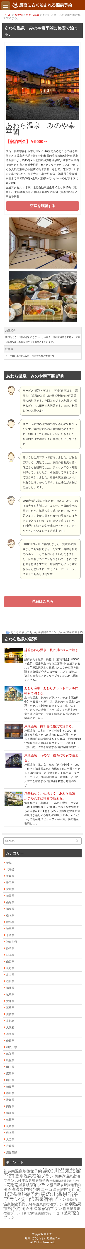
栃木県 (10, 915)
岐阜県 (10, 994)
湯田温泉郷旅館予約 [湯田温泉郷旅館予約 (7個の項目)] (65, 1185)
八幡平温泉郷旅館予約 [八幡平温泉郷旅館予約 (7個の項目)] (32, 1180)
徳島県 (10, 1086)
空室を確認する (42, 206)
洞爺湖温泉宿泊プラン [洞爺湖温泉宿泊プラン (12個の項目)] (41, 1208)
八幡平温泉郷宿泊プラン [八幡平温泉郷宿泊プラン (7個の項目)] (44, 1204)
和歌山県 (11, 1047)
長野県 (10, 968)
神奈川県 (11, 941)
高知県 (10, 1106)
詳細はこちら (42, 601)
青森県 (10, 876)
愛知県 (10, 1001)
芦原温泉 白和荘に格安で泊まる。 (49, 726)
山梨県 (10, 961)
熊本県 (10, 1132)
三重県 (10, 1007)
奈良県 (10, 1040)
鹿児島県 (11, 1152)
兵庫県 (10, 1034)
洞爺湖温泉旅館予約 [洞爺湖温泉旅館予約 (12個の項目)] (21, 1189)
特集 (9, 862)
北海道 (10, 869)
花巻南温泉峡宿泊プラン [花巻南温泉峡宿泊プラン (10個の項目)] (28, 1185)
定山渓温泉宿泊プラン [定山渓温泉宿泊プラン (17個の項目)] (43, 1199)
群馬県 (10, 922)
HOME (7, 15)
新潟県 (10, 955)
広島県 (10, 1073)
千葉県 (10, 935)
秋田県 (10, 895)
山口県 (10, 1080)
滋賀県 (10, 1014)
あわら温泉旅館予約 (70, 632)
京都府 (10, 1020)
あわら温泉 (32, 15)
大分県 (10, 1139)
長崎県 (10, 1126)
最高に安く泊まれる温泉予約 (42, 1238)
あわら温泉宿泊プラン (43, 632)
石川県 (10, 981)
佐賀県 (10, 1119)
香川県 (10, 1093)
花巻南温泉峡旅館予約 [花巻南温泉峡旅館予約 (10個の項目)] (22, 1171)
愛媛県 (10, 1099)
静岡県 (10, 948)
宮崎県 (10, 1146)
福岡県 (10, 1113)
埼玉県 (10, 928)
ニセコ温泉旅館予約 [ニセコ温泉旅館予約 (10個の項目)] (58, 1189)
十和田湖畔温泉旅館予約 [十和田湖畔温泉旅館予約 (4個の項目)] (36, 1213)
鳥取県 (10, 1053)
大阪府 (10, 1027)
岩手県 (10, 882)
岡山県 (10, 1067)
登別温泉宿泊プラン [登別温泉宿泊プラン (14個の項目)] (34, 1176)
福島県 (10, 909)
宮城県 (10, 889)
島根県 (10, 1060)
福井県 (19, 15)
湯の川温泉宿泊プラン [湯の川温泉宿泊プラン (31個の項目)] (41, 1196)
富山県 (10, 974)
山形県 (10, 902)
